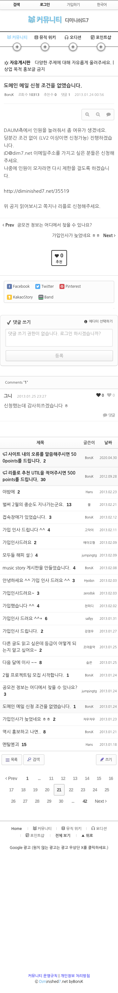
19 (35, 789)
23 (83, 789)
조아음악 (89, 647)
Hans (89, 491)
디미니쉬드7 (76, 20)
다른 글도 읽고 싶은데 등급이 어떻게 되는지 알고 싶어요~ (39, 646)
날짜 (108, 443)
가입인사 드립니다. (21, 631)
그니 (8, 396)
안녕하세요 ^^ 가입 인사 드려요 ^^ (37, 580)
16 (111, 778)
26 (13, 801)
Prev (11, 778)
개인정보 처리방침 (75, 976)
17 (11, 789)
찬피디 (89, 605)
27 (25, 801)
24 (95, 789)
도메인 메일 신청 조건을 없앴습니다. (43, 85)
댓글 (109, 415)
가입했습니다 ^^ (19, 606)
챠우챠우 (89, 719)
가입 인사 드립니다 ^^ (24, 530)
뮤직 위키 (45, 37)
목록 (11, 760)
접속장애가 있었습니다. (25, 517)
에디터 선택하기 (98, 321)
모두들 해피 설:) (18, 555)
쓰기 (105, 759)
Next (101, 801)
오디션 (73, 37)
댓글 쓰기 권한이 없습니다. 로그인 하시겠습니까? (54, 333)
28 (37, 801)
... (39, 778)
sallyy (89, 618)
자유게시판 (17, 62)
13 (75, 778)
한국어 (102, 5)
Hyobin (89, 580)
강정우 (89, 631)
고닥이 (89, 529)
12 (63, 778)
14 (87, 778)
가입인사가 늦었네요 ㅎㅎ (27, 719)
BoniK (9, 95)
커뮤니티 (45, 19)
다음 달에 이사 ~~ (20, 662)
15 (99, 778)
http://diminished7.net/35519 (36, 191)
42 (85, 801)
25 (106, 789)
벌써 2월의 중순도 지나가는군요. (34, 504)
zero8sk (89, 593)
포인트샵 (101, 37)
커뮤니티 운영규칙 (43, 976)
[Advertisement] (59, 913)
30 (43, 479)
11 (51, 778)
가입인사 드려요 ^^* (23, 618)
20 (47, 789)
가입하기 (73, 5)
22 (71, 789)
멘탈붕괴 (11, 744)
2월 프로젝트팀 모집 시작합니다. (34, 675)
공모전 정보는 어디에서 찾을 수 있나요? (40, 687)
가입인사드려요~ (19, 593)
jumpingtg (89, 555)
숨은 (89, 662)
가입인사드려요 (18, 542)
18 (23, 789)
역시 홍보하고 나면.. (22, 732)
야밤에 (9, 492)
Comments (16, 382)
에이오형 (89, 542)
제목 (40, 443)
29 (49, 801)
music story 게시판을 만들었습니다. (37, 568)
